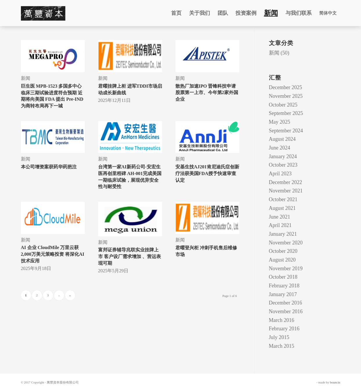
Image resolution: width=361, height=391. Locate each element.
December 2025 (285, 87)
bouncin (335, 382)
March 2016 (281, 320)
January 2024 (283, 156)
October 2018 (283, 277)
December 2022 (285, 182)
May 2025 (279, 122)
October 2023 (283, 165)
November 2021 (286, 191)
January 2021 (283, 234)
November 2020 (286, 243)
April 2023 (280, 173)
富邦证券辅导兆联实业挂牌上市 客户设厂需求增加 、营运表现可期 (129, 256)
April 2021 (280, 225)
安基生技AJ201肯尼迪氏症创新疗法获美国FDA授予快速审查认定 (207, 173)
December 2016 (285, 303)
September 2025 (286, 113)
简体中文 (328, 13)
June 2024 (279, 148)
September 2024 (286, 131)
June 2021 (279, 217)
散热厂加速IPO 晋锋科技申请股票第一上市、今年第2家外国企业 (206, 93)
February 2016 (284, 328)
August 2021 (282, 208)
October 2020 (283, 251)
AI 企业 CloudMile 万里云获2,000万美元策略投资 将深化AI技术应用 (52, 254)
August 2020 (282, 260)
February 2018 (284, 286)
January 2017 (283, 294)
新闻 (25, 78)
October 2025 (283, 105)
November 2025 (286, 96)
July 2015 (279, 337)
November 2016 (286, 311)
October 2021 (283, 199)
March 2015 (281, 346)
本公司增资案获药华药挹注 (49, 167)
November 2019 (286, 268)
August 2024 (282, 139)
